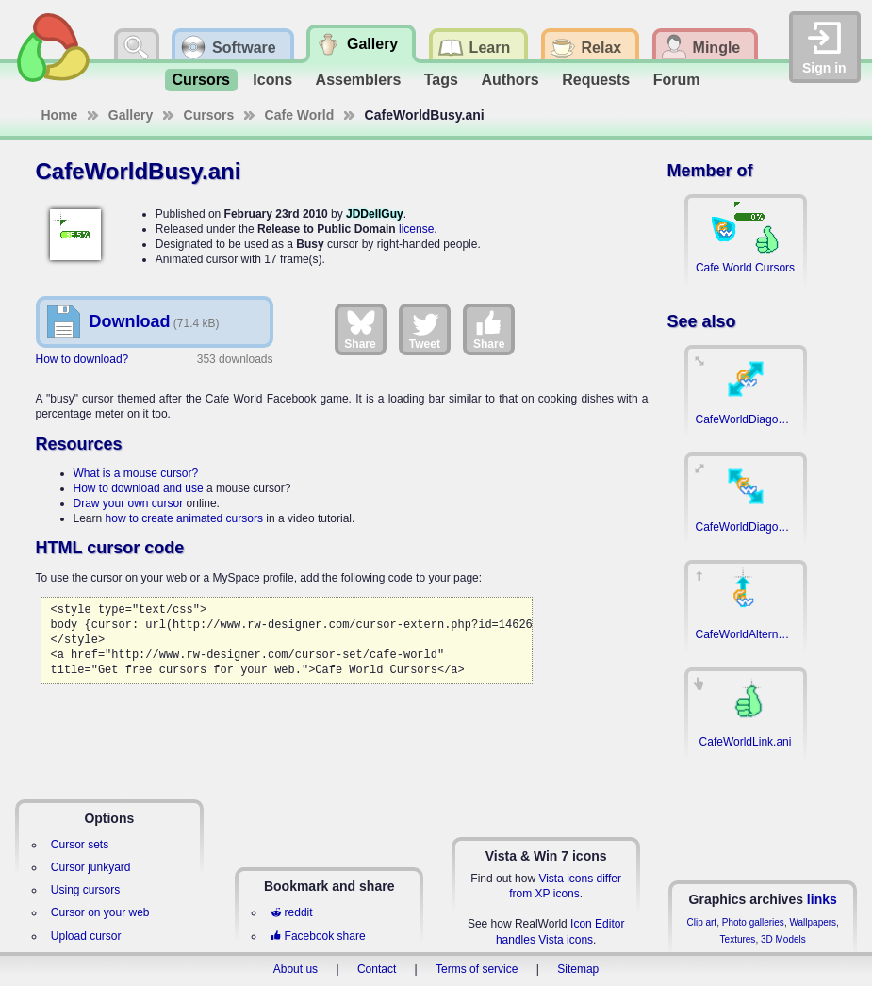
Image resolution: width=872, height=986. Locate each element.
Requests (596, 80)
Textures (738, 939)
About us (295, 969)
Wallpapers (812, 922)
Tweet (424, 329)
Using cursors (85, 889)
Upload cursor (86, 936)
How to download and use (139, 488)
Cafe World (300, 115)
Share (359, 329)
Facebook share (318, 936)
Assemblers (359, 80)
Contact (376, 969)
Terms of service (477, 969)
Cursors (201, 80)
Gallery (130, 115)
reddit (291, 912)
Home (59, 115)
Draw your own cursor (129, 503)
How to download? (82, 359)
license (416, 229)
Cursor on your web (100, 912)
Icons (272, 80)
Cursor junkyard (91, 867)
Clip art (701, 922)
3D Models (783, 939)
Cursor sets (79, 844)
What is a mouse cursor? (136, 473)
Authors (509, 80)
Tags (441, 80)
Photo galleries (753, 922)
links (822, 899)
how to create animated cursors (184, 518)
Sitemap (578, 969)
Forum (676, 80)
